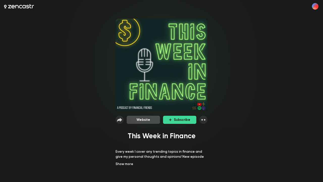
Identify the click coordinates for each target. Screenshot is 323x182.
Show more (124, 164)
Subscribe (179, 120)
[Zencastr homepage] (19, 6)
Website (143, 120)
